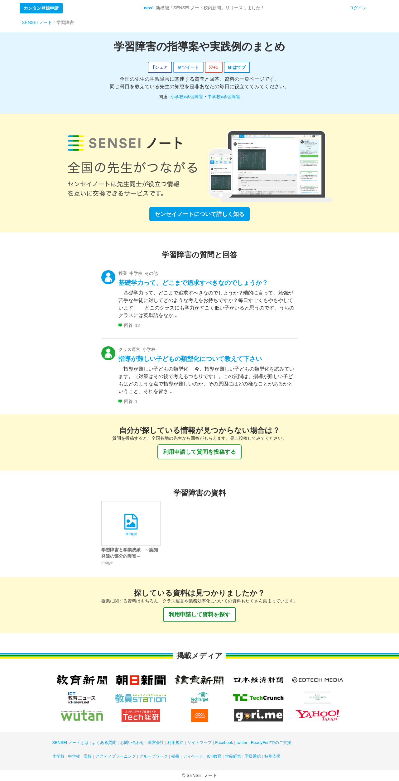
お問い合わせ (132, 742)
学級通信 (253, 756)
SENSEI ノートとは (70, 742)
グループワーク (153, 756)
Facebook (224, 742)
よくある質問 (104, 742)
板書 (175, 756)
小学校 (58, 756)
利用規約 (175, 742)
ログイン (358, 7)
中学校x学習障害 (224, 96)
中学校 (74, 756)
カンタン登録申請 (41, 8)
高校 (88, 756)
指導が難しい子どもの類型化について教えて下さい (190, 358)
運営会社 (156, 742)
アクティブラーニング (115, 756)
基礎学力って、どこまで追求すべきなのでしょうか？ (193, 282)
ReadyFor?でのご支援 (271, 742)
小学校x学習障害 (187, 96)
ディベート (193, 756)
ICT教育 (214, 756)
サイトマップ (199, 742)
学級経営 (233, 756)
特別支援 (272, 756)
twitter (242, 742)
